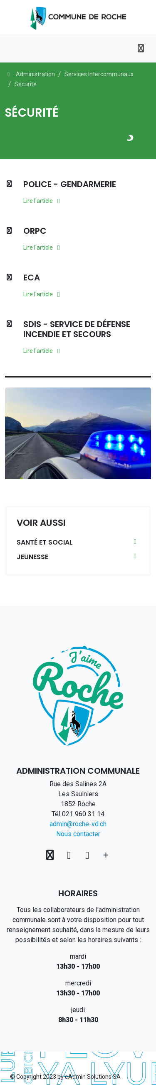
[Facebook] (70, 855)
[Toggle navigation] (141, 48)
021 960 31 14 (83, 814)
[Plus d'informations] (105, 855)
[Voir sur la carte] (51, 855)
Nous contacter (78, 834)
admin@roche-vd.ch (78, 824)
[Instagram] (89, 855)
